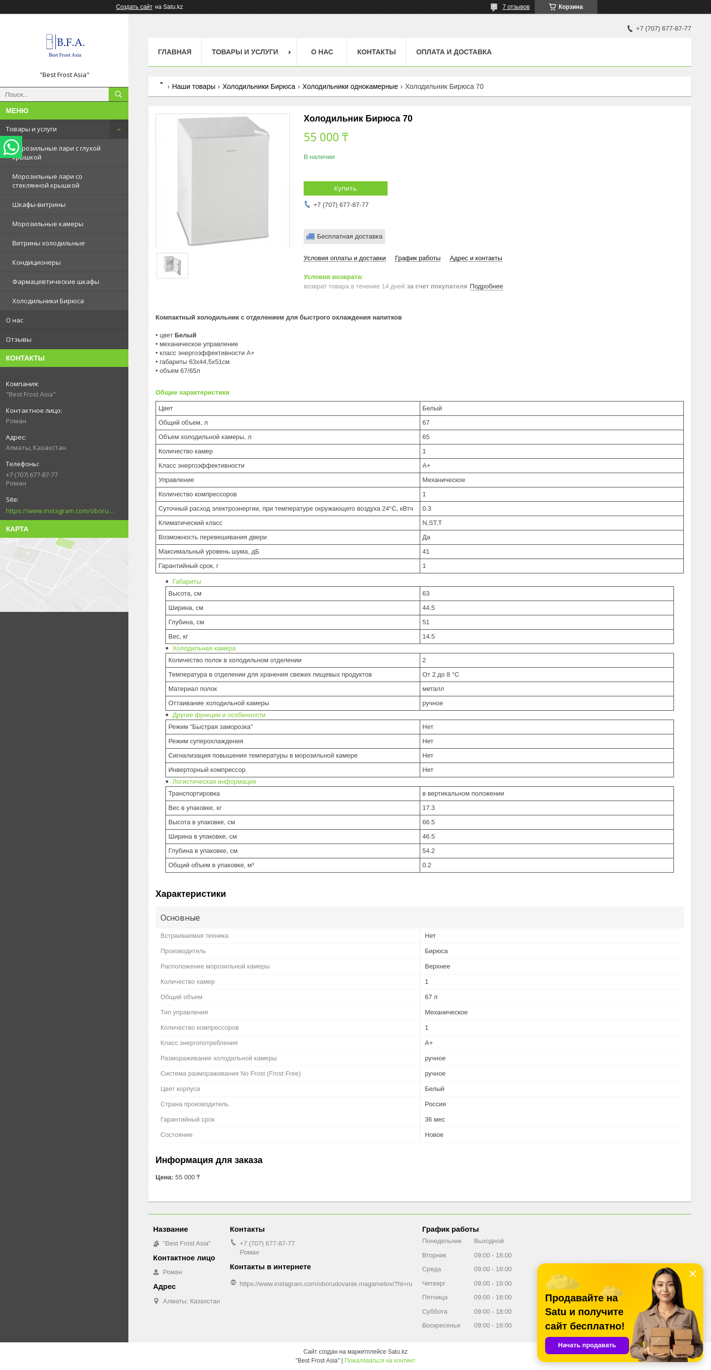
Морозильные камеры (47, 223)
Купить (345, 188)
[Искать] (118, 94)
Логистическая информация (214, 781)
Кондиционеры (36, 262)
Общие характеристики (193, 392)
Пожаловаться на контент (380, 1360)
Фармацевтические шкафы (55, 281)
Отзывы (19, 339)
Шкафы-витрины (39, 204)
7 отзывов (516, 6)
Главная (175, 52)
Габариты (186, 581)
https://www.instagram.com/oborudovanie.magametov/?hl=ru (60, 510)
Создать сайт (134, 6)
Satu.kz (397, 1351)
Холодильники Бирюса (48, 300)
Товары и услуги (31, 128)
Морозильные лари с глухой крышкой (56, 152)
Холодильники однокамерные (350, 86)
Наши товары (193, 86)
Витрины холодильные (48, 243)
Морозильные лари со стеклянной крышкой (47, 181)
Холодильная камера (204, 648)
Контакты (376, 52)
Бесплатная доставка (350, 236)
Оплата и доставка (454, 52)
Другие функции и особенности (219, 715)
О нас (14, 320)
